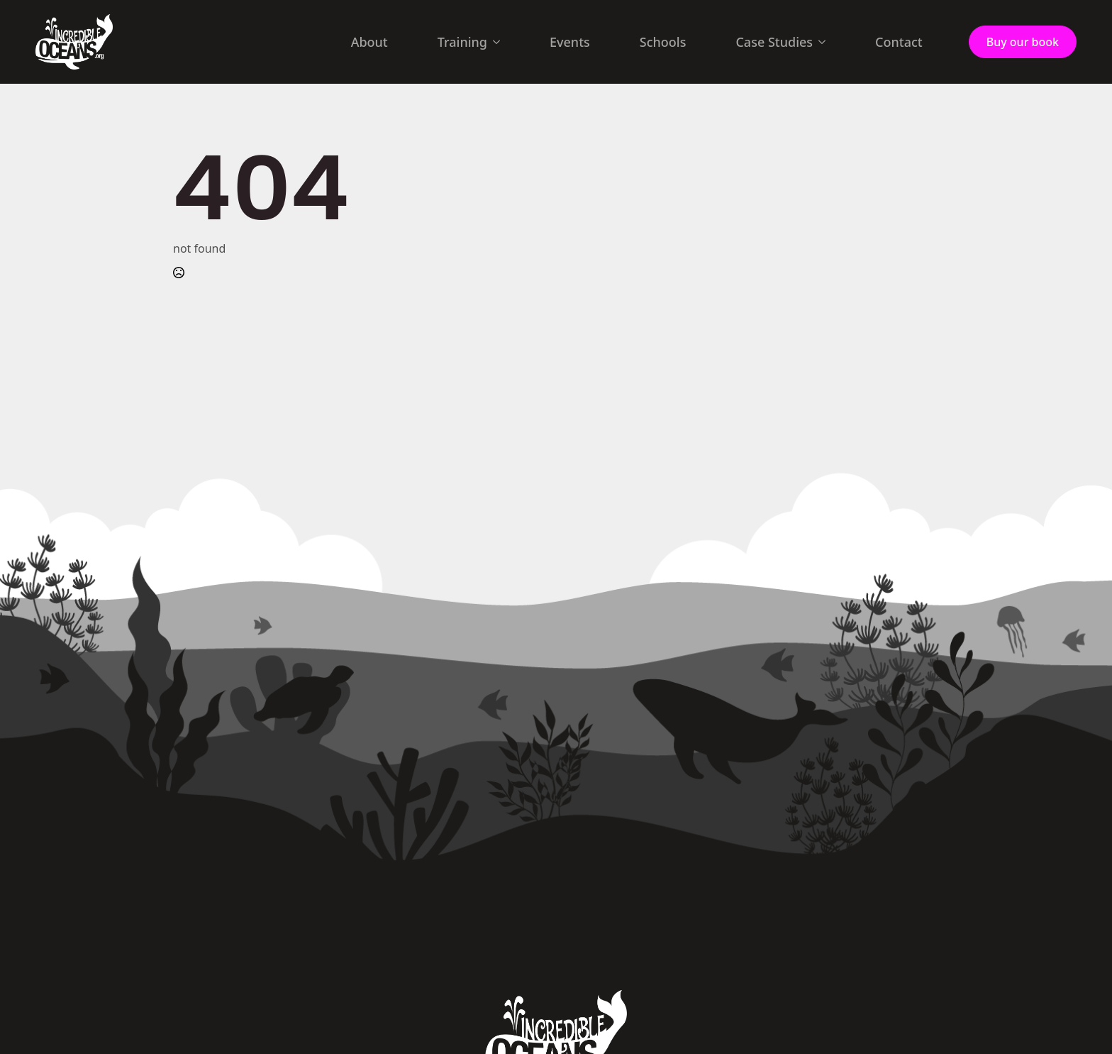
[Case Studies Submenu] (826, 41)
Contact (899, 41)
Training (462, 41)
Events (570, 41)
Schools (663, 41)
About (369, 41)
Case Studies (774, 41)
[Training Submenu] (500, 41)
